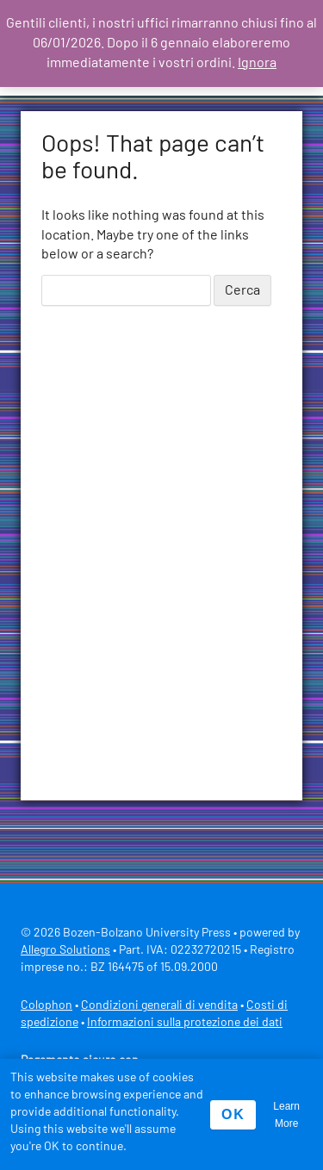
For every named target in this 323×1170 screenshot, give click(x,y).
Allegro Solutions (65, 950)
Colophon (46, 1005)
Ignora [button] (257, 63)
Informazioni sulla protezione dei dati (185, 1023)
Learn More (286, 1115)
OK (233, 1114)
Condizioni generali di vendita (159, 1005)
